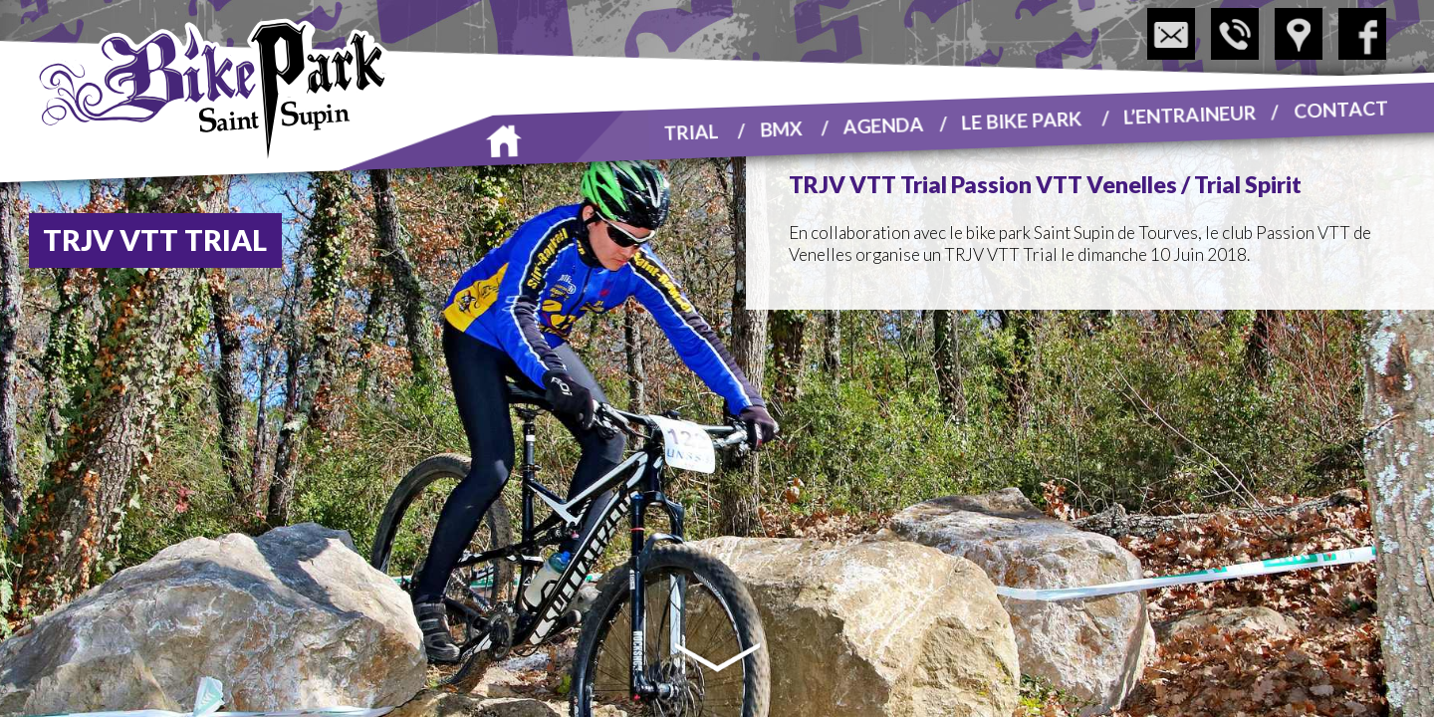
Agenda (884, 124)
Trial (691, 131)
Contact (1340, 108)
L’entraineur (1190, 113)
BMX (781, 127)
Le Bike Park (1021, 119)
